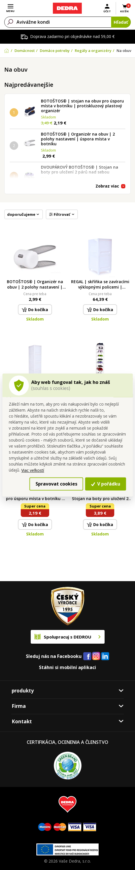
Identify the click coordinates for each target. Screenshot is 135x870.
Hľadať (121, 22)
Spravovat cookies (56, 484)
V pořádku (105, 484)
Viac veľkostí (32, 470)
